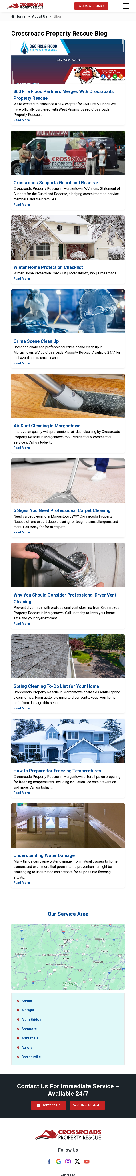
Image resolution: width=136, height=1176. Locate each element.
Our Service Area (68, 914)
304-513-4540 (91, 6)
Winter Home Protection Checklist (48, 267)
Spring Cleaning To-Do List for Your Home (56, 686)
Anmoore (29, 1029)
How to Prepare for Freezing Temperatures (57, 770)
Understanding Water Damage (44, 855)
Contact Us (49, 1105)
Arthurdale (30, 1038)
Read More (22, 120)
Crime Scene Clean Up (36, 341)
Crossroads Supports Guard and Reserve (56, 182)
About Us (39, 16)
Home (18, 16)
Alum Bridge (31, 1019)
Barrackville (31, 1057)
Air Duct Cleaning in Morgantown (47, 425)
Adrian (27, 1001)
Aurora (27, 1047)
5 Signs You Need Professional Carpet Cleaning (62, 510)
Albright (28, 1010)
